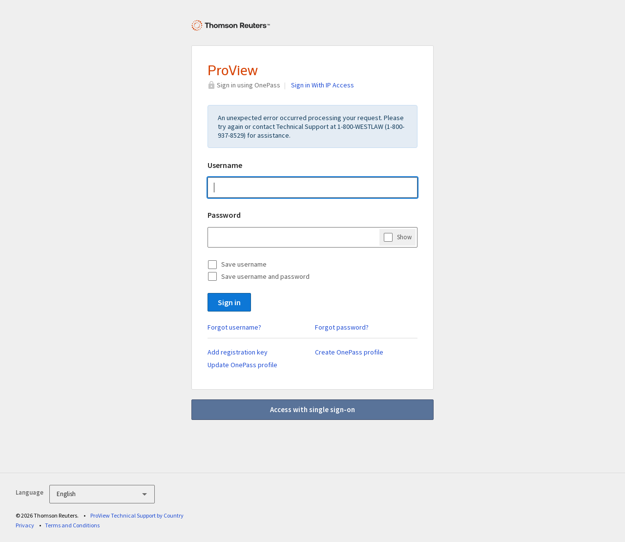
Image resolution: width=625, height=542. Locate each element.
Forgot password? (342, 327)
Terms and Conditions (72, 525)
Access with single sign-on (312, 409)
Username (225, 165)
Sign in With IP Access (322, 85)
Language (29, 492)
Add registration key (238, 352)
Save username (244, 264)
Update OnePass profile (242, 364)
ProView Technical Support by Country (137, 515)
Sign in (229, 302)
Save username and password (265, 276)
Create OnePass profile (349, 352)
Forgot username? (234, 327)
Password (224, 215)
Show (404, 236)
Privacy (25, 525)
